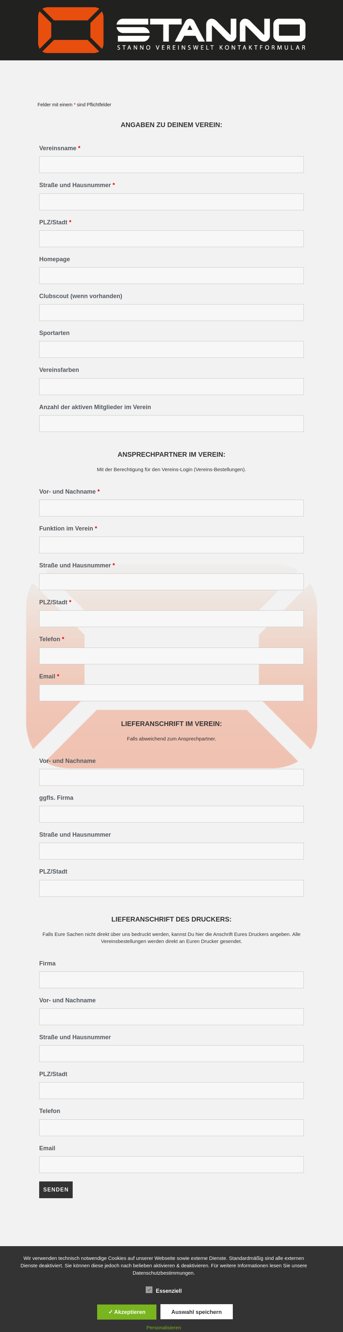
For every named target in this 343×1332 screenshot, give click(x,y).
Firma (47, 963)
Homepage (54, 259)
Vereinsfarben (59, 370)
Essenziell (164, 1290)
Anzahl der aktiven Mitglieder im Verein (95, 407)
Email (49, 676)
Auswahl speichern (197, 1312)
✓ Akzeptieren (127, 1312)
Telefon (51, 639)
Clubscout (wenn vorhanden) (80, 296)
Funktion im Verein (68, 528)
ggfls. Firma (56, 797)
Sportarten (54, 333)
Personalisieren (163, 1327)
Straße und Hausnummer (77, 185)
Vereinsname (59, 148)
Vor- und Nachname (69, 491)
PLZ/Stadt (55, 222)
